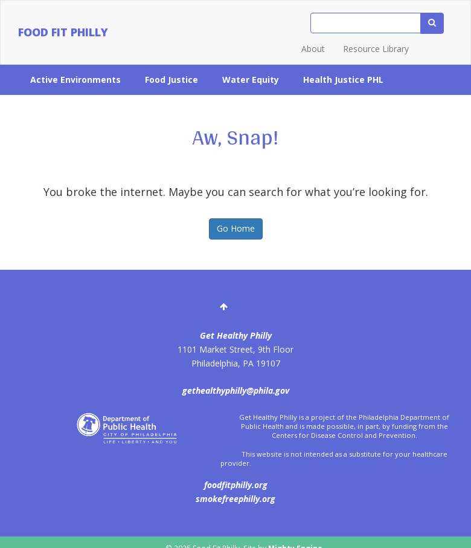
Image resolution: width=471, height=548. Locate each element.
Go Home (236, 228)
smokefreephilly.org (235, 498)
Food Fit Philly (63, 32)
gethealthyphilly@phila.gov (235, 390)
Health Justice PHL (343, 79)
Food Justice (171, 79)
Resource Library (376, 48)
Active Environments (75, 79)
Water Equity (250, 79)
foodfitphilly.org (236, 485)
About (313, 48)
